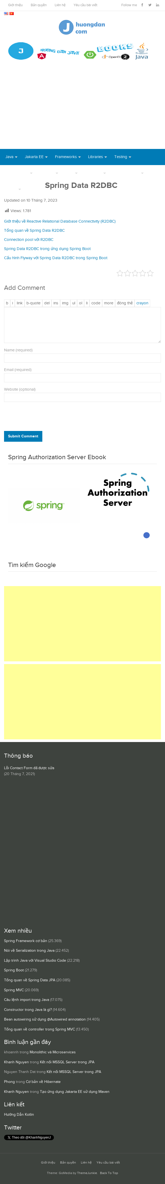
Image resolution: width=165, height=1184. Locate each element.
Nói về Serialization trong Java (29, 950)
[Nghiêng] (12, 303)
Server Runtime (126, 173)
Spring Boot (14, 970)
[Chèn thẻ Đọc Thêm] (108, 303)
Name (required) (18, 350)
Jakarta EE (34, 157)
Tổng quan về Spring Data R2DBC (34, 230)
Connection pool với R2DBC (28, 239)
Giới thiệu (15, 5)
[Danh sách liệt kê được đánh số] (73, 303)
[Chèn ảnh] (65, 303)
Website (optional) (20, 389)
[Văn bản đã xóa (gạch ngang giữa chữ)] (46, 303)
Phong (9, 1082)
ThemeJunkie (87, 1173)
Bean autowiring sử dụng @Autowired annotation (45, 1019)
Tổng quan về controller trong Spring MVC (39, 1029)
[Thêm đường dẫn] (20, 303)
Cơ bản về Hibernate (43, 1082)
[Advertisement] (82, 108)
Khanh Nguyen (16, 1062)
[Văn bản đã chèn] (55, 303)
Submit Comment (23, 436)
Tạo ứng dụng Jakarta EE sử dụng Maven (74, 1092)
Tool (70, 173)
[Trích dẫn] (33, 303)
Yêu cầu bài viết (85, 5)
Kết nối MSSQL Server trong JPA (67, 1062)
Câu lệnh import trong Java (26, 1000)
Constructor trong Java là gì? (28, 1010)
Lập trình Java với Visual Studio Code (35, 960)
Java (9, 157)
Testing (120, 157)
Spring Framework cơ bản (25, 941)
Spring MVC (14, 990)
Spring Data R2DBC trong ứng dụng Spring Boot (47, 249)
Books (34, 189)
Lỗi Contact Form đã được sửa (29, 768)
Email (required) (18, 370)
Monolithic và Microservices (53, 1052)
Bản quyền (39, 5)
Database (93, 173)
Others (11, 189)
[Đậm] (7, 303)
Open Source (17, 173)
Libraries (95, 157)
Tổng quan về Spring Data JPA (29, 980)
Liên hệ (60, 5)
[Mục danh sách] (87, 303)
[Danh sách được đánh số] (80, 303)
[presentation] (40, 417)
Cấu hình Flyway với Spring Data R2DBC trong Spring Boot (55, 258)
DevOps (47, 173)
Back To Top (109, 1173)
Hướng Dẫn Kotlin (19, 1114)
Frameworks (66, 157)
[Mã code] (96, 303)
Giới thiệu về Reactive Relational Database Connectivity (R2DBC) (60, 221)
